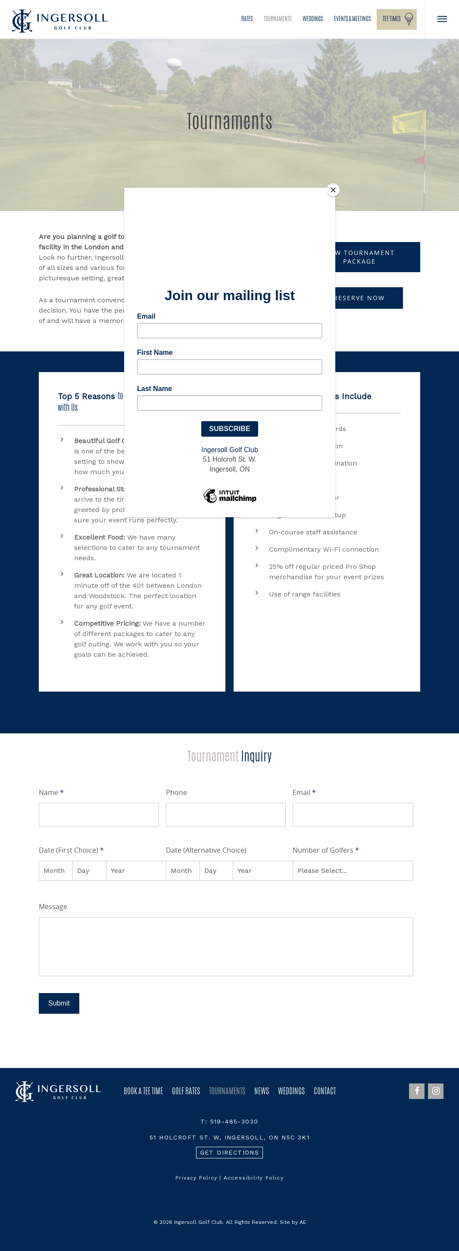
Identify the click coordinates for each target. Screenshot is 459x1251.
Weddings (313, 19)
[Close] (333, 189)
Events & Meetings (352, 19)
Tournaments (277, 19)
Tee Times (391, 19)
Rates (247, 19)
